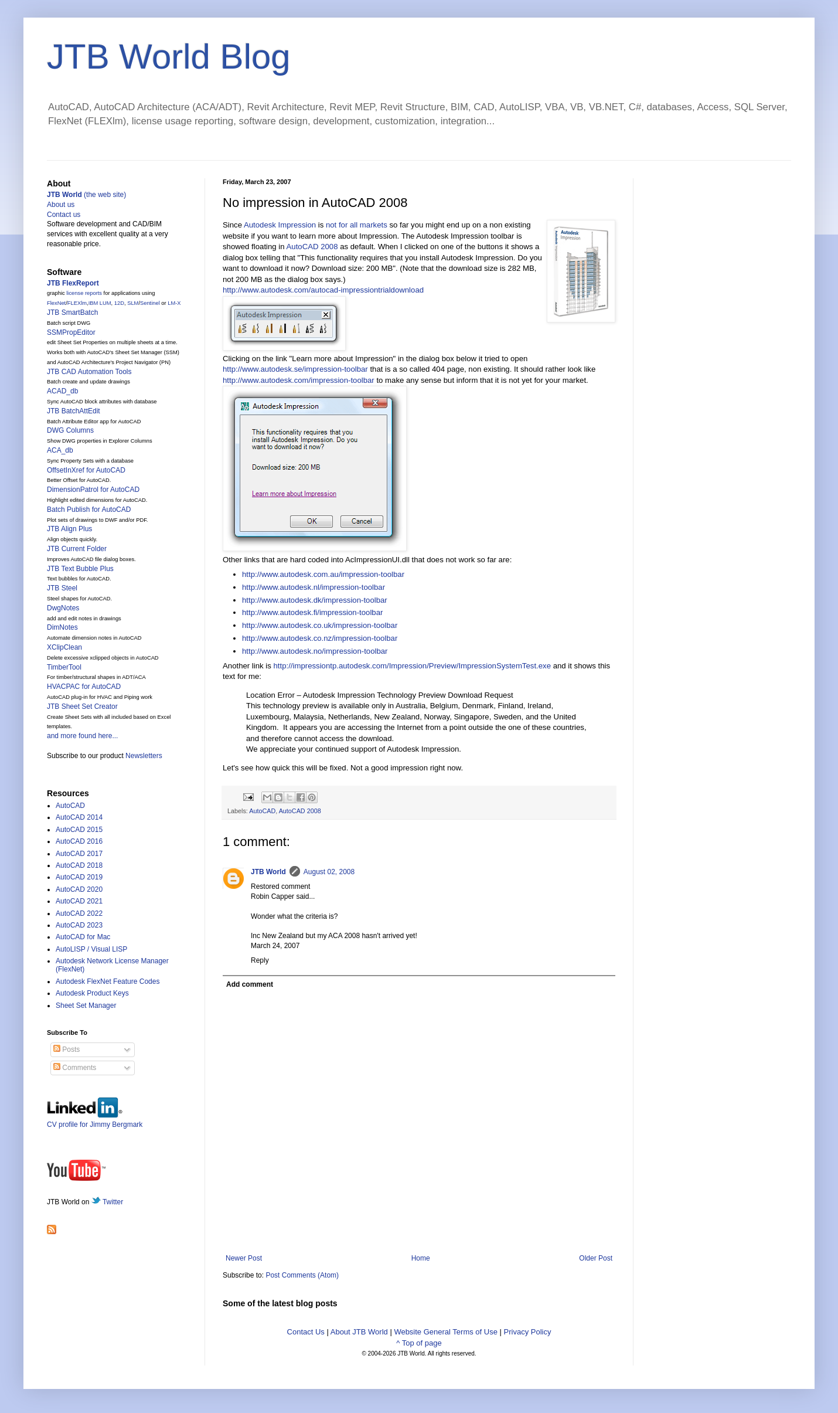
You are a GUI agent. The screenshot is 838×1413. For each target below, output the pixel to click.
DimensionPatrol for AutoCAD (93, 489)
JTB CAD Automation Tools (89, 372)
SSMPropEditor (71, 332)
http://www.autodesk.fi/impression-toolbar (312, 612)
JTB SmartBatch (72, 312)
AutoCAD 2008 (312, 246)
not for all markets (356, 224)
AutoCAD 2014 (79, 817)
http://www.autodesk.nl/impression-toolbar (313, 587)
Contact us (63, 214)
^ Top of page (418, 1343)
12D (119, 303)
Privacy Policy (527, 1331)
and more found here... (82, 736)
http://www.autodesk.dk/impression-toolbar (314, 600)
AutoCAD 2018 (79, 865)
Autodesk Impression (280, 224)
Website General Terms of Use (446, 1331)
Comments (74, 1068)
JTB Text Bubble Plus (80, 569)
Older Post (595, 1258)
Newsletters (143, 756)
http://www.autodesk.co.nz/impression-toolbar (319, 638)
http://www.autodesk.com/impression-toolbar (298, 380)
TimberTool (64, 667)
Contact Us (306, 1331)
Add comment (249, 984)
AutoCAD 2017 (79, 854)
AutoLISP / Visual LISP (91, 949)
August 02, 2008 (329, 872)
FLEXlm (77, 303)
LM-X (174, 303)
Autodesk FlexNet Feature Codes (107, 981)
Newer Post (244, 1258)
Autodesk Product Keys (92, 993)
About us (60, 205)
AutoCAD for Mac (83, 937)
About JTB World (359, 1331)
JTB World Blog (169, 56)
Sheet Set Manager (86, 1005)
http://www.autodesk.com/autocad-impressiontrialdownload (323, 290)
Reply (260, 960)
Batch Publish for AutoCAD (89, 509)
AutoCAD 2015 (79, 830)
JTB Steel (62, 588)
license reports (84, 293)
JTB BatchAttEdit (73, 411)
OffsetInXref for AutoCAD (86, 470)
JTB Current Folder (77, 549)
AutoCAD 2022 (79, 913)
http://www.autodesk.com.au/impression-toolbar (323, 574)
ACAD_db (62, 391)
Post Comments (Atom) (302, 1275)
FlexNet (56, 303)
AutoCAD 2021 (79, 901)
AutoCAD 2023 (79, 925)
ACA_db (60, 450)
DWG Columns (70, 430)
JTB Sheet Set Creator (82, 706)
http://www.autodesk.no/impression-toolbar (315, 651)
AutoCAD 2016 (79, 841)
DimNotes (62, 627)
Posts (66, 1049)
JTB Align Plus (69, 529)
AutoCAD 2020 (79, 889)
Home (420, 1258)
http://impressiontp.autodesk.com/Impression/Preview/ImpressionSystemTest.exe (412, 665)
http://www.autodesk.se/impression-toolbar (295, 369)
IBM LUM (99, 303)
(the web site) (86, 195)
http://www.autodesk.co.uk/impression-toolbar (319, 625)
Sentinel (150, 303)
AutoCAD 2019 (79, 877)
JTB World (268, 872)
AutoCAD (262, 810)
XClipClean (64, 647)
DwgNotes (63, 608)
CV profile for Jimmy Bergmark (94, 1120)
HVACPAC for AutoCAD (84, 686)
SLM (132, 303)
